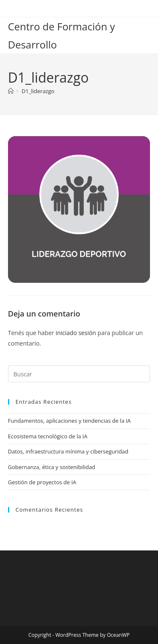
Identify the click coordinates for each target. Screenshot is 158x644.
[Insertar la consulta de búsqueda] (79, 373)
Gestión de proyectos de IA (42, 482)
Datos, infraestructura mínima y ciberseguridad (68, 451)
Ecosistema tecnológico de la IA (48, 436)
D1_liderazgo (37, 91)
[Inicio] (10, 91)
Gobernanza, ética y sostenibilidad (51, 467)
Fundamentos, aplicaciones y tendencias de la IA (69, 420)
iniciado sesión (76, 333)
